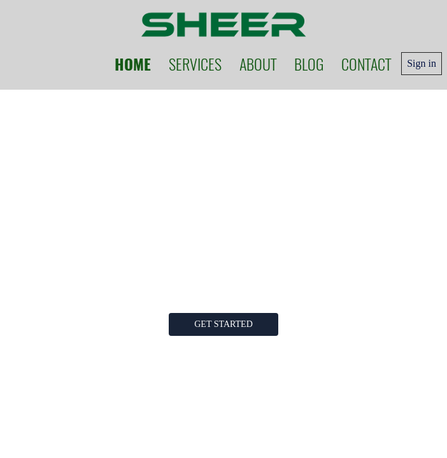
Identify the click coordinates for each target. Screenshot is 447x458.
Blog (308, 63)
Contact (366, 63)
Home (133, 63)
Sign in (421, 63)
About (257, 63)
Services (195, 63)
